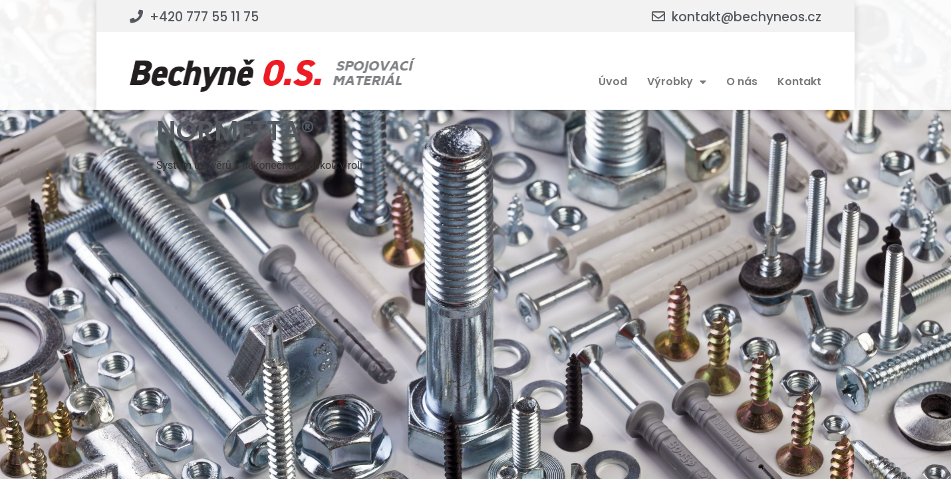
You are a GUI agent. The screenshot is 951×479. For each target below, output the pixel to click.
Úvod (613, 81)
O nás (741, 81)
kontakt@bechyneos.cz (746, 17)
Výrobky (676, 82)
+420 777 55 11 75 (204, 17)
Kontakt (799, 81)
